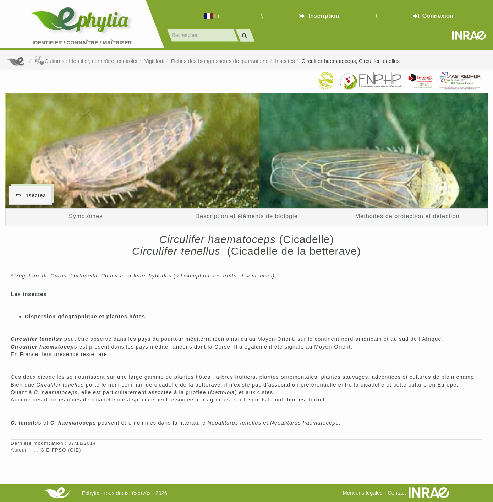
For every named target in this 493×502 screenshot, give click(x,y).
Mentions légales (363, 493)
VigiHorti (154, 61)
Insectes (285, 61)
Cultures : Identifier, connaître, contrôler (86, 61)
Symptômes (86, 216)
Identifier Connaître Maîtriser (82, 42)
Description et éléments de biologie (246, 216)
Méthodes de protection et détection (407, 216)
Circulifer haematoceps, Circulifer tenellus (350, 61)
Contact (397, 493)
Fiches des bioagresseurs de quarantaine (219, 61)
